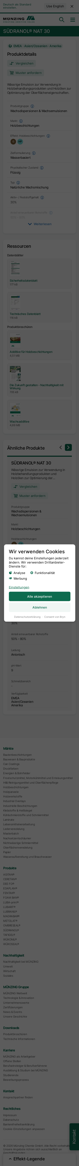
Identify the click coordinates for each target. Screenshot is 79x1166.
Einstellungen (19, 587)
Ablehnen (39, 607)
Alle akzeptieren (39, 596)
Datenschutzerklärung (27, 616)
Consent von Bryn (54, 616)
